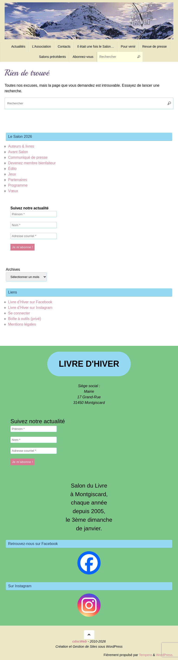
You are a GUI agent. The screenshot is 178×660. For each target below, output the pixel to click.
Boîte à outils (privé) (24, 319)
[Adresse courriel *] (33, 236)
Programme (18, 185)
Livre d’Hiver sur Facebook (30, 302)
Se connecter (19, 313)
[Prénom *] (33, 214)
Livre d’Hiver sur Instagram (30, 308)
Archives (13, 269)
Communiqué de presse (28, 157)
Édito (12, 169)
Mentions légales (22, 324)
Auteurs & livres (21, 146)
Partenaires (17, 180)
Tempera (145, 655)
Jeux (12, 174)
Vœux (13, 191)
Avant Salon (18, 152)
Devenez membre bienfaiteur (32, 163)
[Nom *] (33, 225)
